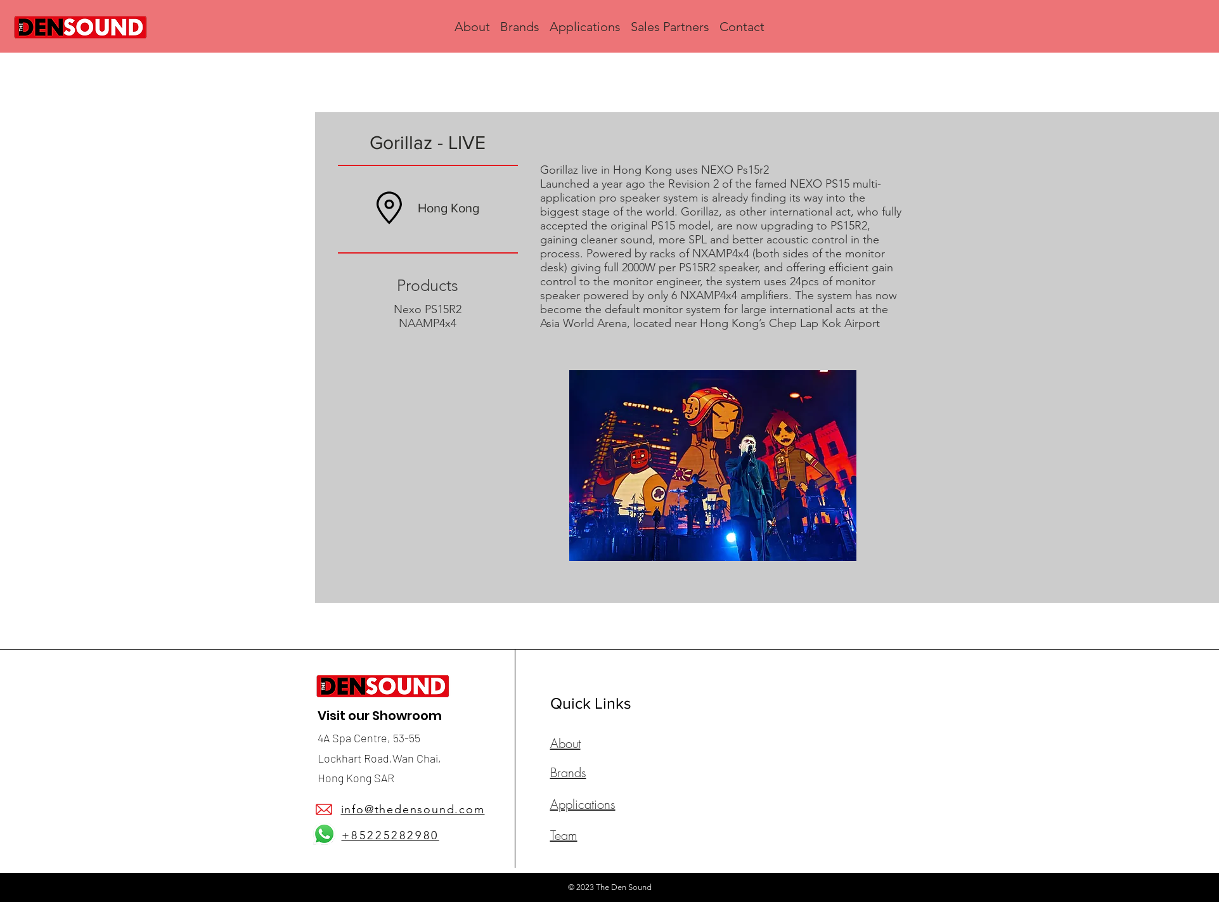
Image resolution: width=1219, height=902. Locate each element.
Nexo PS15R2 (427, 309)
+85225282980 (390, 835)
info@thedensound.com (413, 809)
